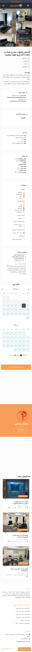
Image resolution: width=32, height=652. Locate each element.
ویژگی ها (24, 185)
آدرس (24, 133)
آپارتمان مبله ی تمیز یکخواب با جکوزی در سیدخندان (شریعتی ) (20, 502)
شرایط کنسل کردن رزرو (20, 264)
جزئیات (24, 156)
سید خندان (20, 508)
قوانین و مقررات (22, 252)
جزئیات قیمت (22, 93)
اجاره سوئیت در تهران (25, 620)
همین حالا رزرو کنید (24, 649)
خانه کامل (24, 58)
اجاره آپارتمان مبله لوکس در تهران (22, 623)
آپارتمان (25, 61)
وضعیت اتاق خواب (21, 114)
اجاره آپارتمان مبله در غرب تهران (23, 611)
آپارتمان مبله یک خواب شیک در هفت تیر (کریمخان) (19, 570)
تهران (22, 139)
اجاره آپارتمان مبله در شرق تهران (23, 614)
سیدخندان (20, 541)
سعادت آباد (20, 141)
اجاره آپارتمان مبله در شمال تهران (23, 608)
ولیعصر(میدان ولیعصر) (18, 575)
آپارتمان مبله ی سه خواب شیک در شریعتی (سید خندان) (20, 536)
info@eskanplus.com (22, 642)
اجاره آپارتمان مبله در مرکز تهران (23, 617)
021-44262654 (24, 639)
